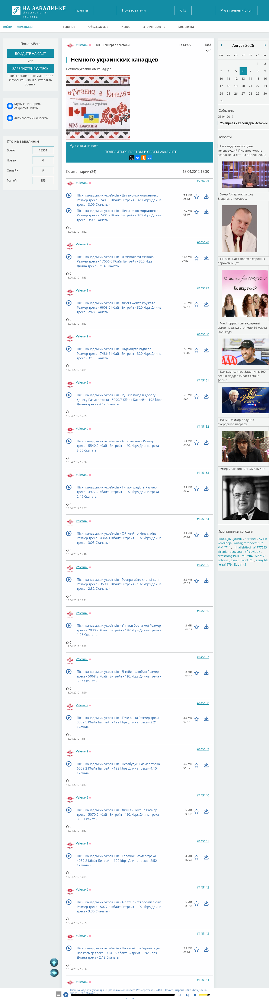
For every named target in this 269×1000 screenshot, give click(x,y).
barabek (250, 539)
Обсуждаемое (98, 26)
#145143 (203, 933)
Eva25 (235, 560)
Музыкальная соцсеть (44, 10)
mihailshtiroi (242, 547)
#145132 (203, 426)
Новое (125, 26)
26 (236, 93)
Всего (11, 150)
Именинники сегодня (235, 531)
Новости (225, 136)
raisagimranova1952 (248, 543)
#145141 (203, 841)
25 (228, 93)
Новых (11, 160)
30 (265, 93)
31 (221, 101)
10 (221, 78)
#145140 (203, 795)
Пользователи (134, 10)
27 (243, 93)
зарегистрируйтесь (30, 68)
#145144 (203, 980)
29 (257, 93)
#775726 (203, 181)
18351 (43, 150)
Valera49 (82, 45)
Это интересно (154, 26)
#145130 (203, 334)
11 (228, 78)
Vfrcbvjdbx (252, 551)
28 (250, 93)
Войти (7, 27)
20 (243, 86)
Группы (82, 10)
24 (221, 93)
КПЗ (183, 10)
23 (265, 86)
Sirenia (223, 551)
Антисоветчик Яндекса (31, 118)
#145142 (203, 887)
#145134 (203, 519)
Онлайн (12, 170)
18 (228, 86)
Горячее (69, 26)
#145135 (203, 565)
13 (243, 78)
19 (236, 86)
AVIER (263, 539)
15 (257, 78)
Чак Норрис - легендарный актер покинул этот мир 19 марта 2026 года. (243, 345)
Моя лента (186, 26)
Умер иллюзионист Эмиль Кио (243, 495)
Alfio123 (260, 556)
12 (236, 78)
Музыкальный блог (236, 10)
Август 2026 (243, 45)
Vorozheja (225, 543)
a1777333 (260, 547)
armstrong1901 (228, 556)
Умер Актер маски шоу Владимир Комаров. (243, 224)
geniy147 (262, 560)
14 (250, 78)
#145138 (203, 703)
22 (257, 86)
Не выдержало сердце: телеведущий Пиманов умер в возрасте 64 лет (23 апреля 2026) (243, 168)
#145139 (203, 749)
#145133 (203, 473)
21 (250, 86)
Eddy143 (240, 564)
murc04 (247, 556)
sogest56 (236, 551)
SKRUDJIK (224, 539)
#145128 (203, 242)
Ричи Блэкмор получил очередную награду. (243, 442)
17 (221, 86)
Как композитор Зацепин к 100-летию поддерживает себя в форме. (243, 394)
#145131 (203, 380)
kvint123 (247, 560)
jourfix (237, 539)
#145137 (203, 657)
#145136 (203, 611)
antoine (223, 560)
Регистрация (25, 27)
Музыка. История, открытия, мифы (27, 106)
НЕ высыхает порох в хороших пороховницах (243, 289)
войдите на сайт (30, 53)
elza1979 (225, 564)
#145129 (203, 288)
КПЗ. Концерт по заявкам (113, 45)
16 (265, 78)
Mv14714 (224, 547)
